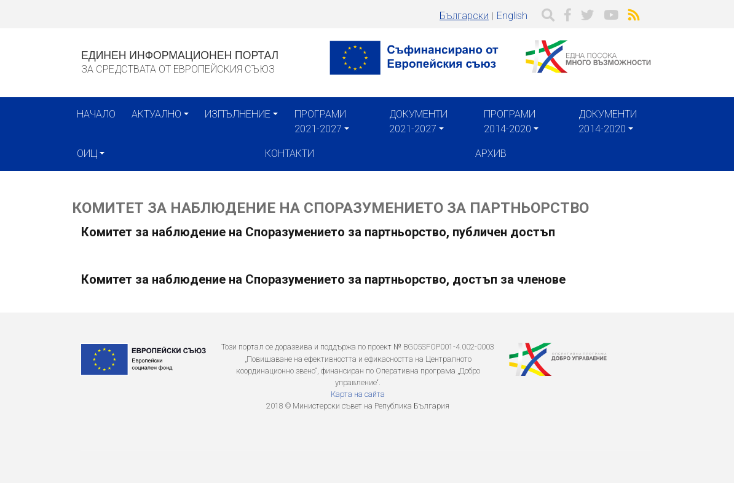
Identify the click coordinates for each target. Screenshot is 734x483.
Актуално (156, 114)
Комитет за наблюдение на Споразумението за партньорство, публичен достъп (318, 232)
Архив (491, 153)
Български (464, 16)
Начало (96, 114)
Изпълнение (237, 114)
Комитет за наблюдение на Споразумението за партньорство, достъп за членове (323, 279)
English (512, 16)
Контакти (289, 153)
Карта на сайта (358, 394)
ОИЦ (87, 153)
